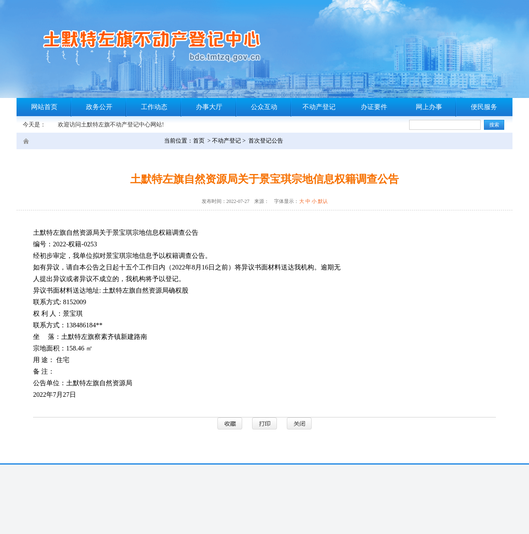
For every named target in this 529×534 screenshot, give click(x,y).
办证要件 (374, 106)
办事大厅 (209, 106)
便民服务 (484, 106)
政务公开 (99, 106)
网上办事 (429, 106)
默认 (323, 201)
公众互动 (264, 106)
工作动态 (154, 106)
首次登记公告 (265, 141)
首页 (199, 141)
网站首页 (44, 106)
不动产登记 (319, 106)
